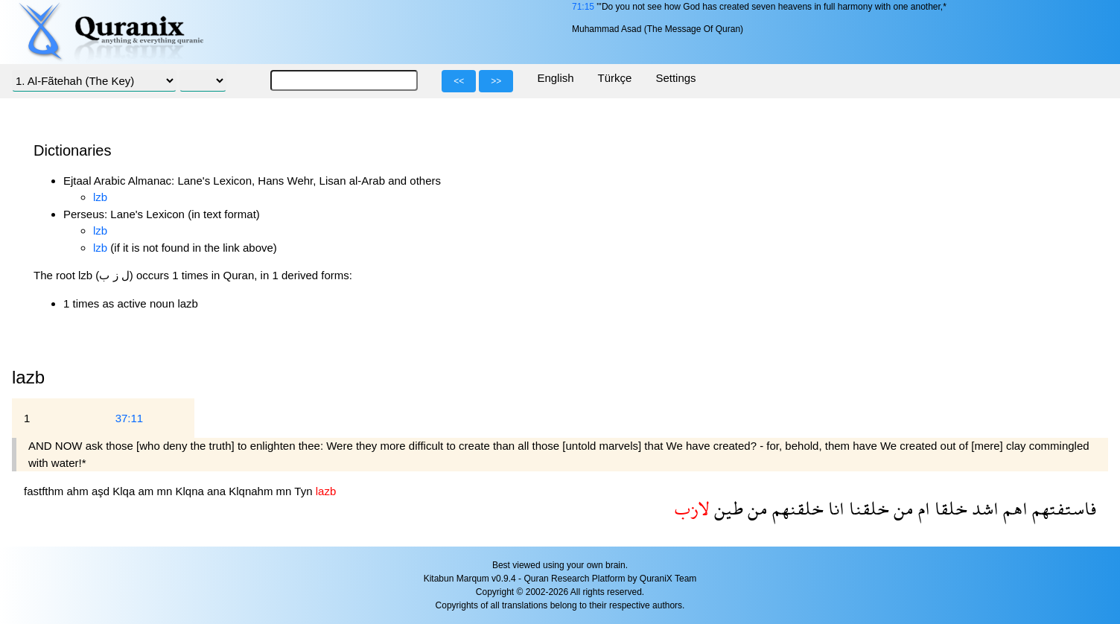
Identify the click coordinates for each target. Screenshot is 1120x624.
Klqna (191, 491)
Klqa (125, 491)
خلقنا (866, 508)
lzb (100, 197)
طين (726, 508)
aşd (102, 491)
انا (834, 508)
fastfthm (45, 491)
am (147, 491)
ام (922, 508)
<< (459, 81)
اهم (1013, 508)
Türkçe (615, 77)
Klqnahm (252, 491)
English (555, 77)
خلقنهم (796, 508)
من (901, 508)
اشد (983, 508)
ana (218, 491)
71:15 (583, 6)
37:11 (129, 418)
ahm (79, 491)
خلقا (948, 508)
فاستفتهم (1062, 508)
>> (496, 81)
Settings (675, 77)
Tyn (304, 491)
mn (165, 491)
